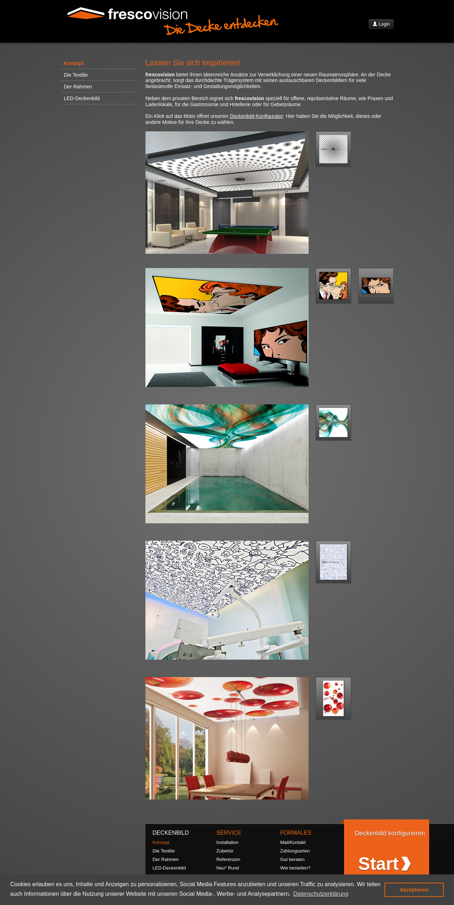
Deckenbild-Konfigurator (256, 116)
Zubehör (224, 851)
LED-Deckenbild (82, 98)
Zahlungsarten (295, 851)
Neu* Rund (227, 868)
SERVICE (228, 833)
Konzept (73, 63)
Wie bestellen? (295, 868)
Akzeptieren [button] (414, 890)
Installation (227, 842)
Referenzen (228, 859)
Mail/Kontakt (293, 842)
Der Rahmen (78, 86)
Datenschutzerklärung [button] (321, 894)
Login (381, 24)
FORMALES (295, 833)
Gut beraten (292, 859)
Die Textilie (76, 75)
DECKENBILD (171, 833)
